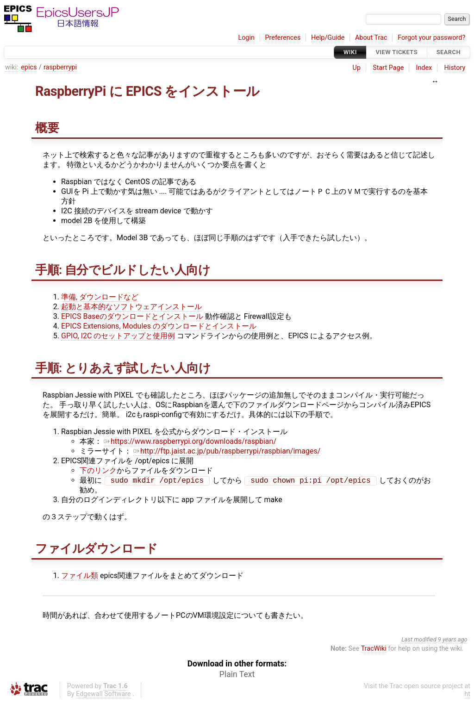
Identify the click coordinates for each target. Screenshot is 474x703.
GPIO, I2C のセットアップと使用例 (118, 335)
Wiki (350, 52)
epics (29, 67)
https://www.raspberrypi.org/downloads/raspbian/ (190, 441)
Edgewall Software (103, 695)
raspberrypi (60, 67)
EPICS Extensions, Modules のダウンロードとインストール (158, 326)
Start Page (388, 68)
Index (424, 68)
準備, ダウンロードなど (99, 296)
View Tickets (397, 52)
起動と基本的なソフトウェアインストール (131, 306)
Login (246, 38)
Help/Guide (327, 38)
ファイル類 (79, 576)
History (454, 68)
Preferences (282, 38)
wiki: (12, 67)
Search (449, 52)
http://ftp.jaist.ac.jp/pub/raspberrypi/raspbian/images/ (226, 451)
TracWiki (374, 649)
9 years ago (453, 640)
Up (357, 68)
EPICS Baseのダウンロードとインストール (132, 316)
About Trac (371, 38)
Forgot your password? (431, 38)
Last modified (419, 640)
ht (467, 695)
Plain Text (237, 675)
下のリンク (98, 470)
